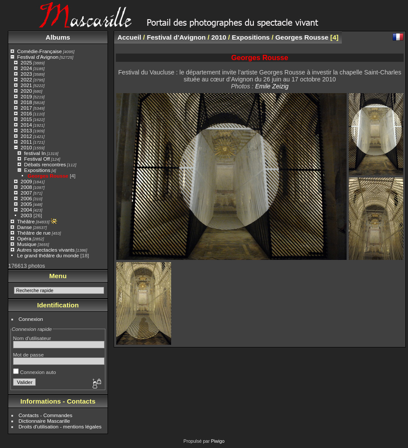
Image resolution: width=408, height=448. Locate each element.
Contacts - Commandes (46, 415)
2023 (26, 74)
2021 (26, 85)
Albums (58, 37)
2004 (26, 209)
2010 (26, 147)
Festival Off (37, 159)
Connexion (31, 319)
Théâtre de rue (34, 233)
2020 (26, 91)
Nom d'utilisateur (32, 338)
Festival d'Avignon (37, 57)
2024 (26, 68)
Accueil (130, 37)
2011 (26, 142)
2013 (26, 130)
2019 (26, 96)
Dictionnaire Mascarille (44, 421)
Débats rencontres (45, 164)
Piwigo (217, 441)
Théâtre (26, 221)
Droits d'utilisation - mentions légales (60, 426)
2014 (26, 125)
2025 (26, 62)
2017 (26, 108)
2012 (26, 136)
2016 (26, 113)
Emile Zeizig (272, 86)
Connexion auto (34, 372)
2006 (26, 198)
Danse (24, 227)
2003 (26, 215)
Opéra (24, 238)
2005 (26, 204)
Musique (26, 244)
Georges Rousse (47, 176)
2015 (26, 119)
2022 (26, 79)
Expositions (37, 170)
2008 (26, 187)
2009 (26, 181)
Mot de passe (28, 354)
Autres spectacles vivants (46, 250)
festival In (35, 153)
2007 (26, 192)
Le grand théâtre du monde (48, 255)
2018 (26, 102)
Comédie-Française (39, 51)
